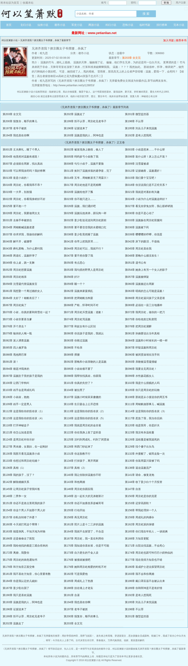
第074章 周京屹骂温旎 (77, 319)
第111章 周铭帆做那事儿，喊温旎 (145, 404)
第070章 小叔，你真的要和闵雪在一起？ (27, 312)
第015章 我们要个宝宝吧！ (141, 177)
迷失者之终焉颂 (104, 635)
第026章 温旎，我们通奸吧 (80, 206)
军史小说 (76, 24)
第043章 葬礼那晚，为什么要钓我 (23, 248)
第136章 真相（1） (14, 467)
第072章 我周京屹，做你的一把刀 (145, 312)
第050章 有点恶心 (74, 262)
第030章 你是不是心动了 (139, 213)
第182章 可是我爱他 (76, 573)
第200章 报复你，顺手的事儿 (20, 121)
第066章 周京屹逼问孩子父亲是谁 (145, 298)
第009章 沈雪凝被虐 (137, 163)
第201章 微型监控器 (137, 114)
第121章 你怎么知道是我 (17, 432)
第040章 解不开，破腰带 (17, 241)
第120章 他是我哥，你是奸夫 (142, 425)
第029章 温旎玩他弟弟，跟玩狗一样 (85, 213)
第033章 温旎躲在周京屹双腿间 (143, 220)
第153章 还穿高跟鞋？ (138, 503)
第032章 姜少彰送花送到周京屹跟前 (85, 220)
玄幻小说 (25, 24)
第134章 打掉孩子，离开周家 (81, 460)
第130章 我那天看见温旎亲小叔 (21, 453)
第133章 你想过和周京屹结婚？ (21, 460)
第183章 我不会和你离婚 (139, 573)
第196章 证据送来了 (76, 128)
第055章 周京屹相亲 (15, 276)
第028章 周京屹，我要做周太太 (21, 213)
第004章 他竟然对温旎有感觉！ (21, 156)
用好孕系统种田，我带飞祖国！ (78, 635)
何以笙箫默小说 (33, 13)
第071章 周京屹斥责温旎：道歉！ (84, 312)
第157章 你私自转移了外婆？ (20, 517)
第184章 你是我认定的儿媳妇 (20, 580)
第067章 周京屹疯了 (15, 305)
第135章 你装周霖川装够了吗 (142, 460)
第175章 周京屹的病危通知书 (20, 559)
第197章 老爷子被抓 (15, 128)
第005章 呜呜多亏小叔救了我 (81, 156)
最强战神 (117, 91)
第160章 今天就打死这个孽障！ (21, 524)
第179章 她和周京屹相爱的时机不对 (85, 566)
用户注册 (181, 2)
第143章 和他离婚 (74, 481)
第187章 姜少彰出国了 (16, 588)
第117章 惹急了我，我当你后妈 (143, 418)
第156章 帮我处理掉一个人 (141, 510)
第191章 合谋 (72, 595)
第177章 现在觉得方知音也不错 (143, 559)
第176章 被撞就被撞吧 (77, 559)
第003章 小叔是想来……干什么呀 (145, 149)
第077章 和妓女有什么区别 (80, 326)
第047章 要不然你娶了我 (78, 255)
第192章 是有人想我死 (138, 135)
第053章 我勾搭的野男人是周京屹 (84, 269)
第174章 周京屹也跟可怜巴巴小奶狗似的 (149, 552)
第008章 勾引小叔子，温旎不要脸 (84, 163)
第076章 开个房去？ (15, 326)
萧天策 (128, 91)
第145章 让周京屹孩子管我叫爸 (21, 489)
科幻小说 (110, 24)
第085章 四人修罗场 (15, 347)
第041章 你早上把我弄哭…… (81, 241)
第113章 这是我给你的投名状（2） (84, 411)
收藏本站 (28, 2)
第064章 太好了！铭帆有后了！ (21, 298)
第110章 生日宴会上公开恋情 (81, 404)
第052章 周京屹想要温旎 (17, 269)
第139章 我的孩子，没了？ (19, 474)
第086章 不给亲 (73, 347)
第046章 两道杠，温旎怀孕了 (20, 255)
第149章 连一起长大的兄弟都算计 (84, 496)
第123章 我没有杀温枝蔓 (139, 432)
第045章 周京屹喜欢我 (138, 248)
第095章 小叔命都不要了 (78, 368)
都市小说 (59, 24)
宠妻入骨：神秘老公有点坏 (143, 96)
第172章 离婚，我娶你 (16, 552)
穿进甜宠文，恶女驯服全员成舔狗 (132, 635)
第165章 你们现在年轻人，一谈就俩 (146, 531)
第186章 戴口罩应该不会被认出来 (145, 580)
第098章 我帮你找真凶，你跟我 (82, 375)
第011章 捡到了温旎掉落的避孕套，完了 (88, 170)
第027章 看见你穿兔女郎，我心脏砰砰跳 (149, 206)
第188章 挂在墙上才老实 (78, 588)
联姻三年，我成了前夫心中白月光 (168, 635)
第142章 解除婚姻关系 (16, 481)
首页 (8, 24)
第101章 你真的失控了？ (78, 382)
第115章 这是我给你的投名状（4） (23, 418)
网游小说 (93, 24)
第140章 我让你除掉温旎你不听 (82, 474)
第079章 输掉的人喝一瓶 (17, 333)
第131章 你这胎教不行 (77, 453)
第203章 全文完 (131, 57)
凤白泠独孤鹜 (70, 91)
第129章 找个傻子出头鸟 (139, 446)
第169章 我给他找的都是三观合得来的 (25, 545)
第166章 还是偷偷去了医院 (19, 538)
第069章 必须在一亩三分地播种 (143, 305)
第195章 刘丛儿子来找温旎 (141, 128)
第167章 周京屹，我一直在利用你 (84, 538)
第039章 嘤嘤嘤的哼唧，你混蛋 (143, 234)
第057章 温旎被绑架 (137, 276)
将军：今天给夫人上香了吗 (59, 640)
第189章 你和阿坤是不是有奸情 (143, 588)
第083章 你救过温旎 (76, 340)
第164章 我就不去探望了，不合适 (84, 531)
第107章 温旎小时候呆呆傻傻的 (82, 397)
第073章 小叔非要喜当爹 (17, 319)
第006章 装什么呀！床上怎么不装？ (146, 156)
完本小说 (178, 24)
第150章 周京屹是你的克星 (141, 496)
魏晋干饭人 (84, 91)
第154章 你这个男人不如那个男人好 (24, 510)
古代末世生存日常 (85, 640)
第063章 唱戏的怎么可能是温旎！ (145, 290)
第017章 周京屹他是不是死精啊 (82, 184)
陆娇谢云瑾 (55, 91)
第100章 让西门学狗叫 (16, 382)
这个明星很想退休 (102, 91)
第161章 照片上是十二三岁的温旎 (84, 524)
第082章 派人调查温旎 (16, 340)
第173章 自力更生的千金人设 (81, 552)
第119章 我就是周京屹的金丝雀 (82, 425)
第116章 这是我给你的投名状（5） (84, 418)
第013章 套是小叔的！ (16, 177)
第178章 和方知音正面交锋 (19, 566)
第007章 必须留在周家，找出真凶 (23, 163)
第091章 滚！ (11, 361)
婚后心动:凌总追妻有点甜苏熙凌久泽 (49, 96)
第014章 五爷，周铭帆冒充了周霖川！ (86, 177)
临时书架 (144, 24)
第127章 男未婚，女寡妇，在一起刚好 (25, 446)
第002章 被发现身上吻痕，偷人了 (84, 149)
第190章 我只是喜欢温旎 (17, 595)
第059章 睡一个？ (74, 283)
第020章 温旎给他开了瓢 (78, 191)
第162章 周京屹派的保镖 (139, 524)
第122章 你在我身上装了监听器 (82, 432)
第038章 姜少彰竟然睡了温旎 (81, 234)
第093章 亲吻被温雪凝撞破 (141, 361)
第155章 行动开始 (74, 510)
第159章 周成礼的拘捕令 (139, 517)
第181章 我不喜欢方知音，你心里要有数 (27, 573)
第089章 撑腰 (72, 354)
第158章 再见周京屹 (76, 517)
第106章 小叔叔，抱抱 (16, 397)
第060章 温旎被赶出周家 (139, 283)
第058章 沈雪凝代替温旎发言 (20, 283)
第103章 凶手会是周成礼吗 (19, 389)
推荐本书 (181, 40)
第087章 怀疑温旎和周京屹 (141, 347)
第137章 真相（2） (75, 467)
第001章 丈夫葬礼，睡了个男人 (21, 149)
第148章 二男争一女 (15, 496)
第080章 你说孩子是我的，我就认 (84, 333)
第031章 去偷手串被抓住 (17, 220)
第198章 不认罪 (134, 121)
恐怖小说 (127, 24)
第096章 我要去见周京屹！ (141, 368)
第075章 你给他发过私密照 (141, 319)
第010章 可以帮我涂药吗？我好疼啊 (24, 170)
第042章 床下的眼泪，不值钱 (142, 241)
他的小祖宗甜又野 (79, 96)
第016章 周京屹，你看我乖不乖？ (23, 184)
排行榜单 (161, 24)
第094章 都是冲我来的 (16, 368)
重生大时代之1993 (159, 91)
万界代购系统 (115, 640)
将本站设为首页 (9, 2)
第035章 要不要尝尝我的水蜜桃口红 (85, 227)
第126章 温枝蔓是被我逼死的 (142, 439)
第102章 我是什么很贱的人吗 (142, 382)
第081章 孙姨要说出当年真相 (142, 333)
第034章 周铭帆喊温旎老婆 (19, 227)
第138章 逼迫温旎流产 (138, 467)
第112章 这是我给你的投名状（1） (23, 411)
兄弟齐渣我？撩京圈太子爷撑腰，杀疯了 (25, 648)
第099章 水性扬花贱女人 (139, 375)
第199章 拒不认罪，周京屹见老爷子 (85, 121)
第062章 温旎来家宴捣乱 (78, 290)
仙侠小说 (42, 24)
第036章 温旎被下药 (137, 227)
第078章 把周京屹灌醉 (138, 326)
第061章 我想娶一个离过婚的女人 (23, 290)
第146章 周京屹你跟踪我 (78, 489)
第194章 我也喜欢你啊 (16, 135)
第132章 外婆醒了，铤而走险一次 (145, 453)
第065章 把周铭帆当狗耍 (78, 298)
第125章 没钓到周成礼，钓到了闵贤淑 (86, 439)
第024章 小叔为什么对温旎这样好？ (146, 199)
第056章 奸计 (72, 276)
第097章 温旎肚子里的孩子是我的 (23, 375)
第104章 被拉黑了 (74, 389)
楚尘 (93, 96)
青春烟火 (100, 640)
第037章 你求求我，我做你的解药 (23, 234)
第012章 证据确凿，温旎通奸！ (143, 170)
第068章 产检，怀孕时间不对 (81, 305)
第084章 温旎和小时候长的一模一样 (146, 340)
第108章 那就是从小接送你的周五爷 (146, 397)
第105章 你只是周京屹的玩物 (142, 389)
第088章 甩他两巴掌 (15, 354)
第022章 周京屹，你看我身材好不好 (24, 199)
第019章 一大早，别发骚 (17, 191)
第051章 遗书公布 (135, 262)
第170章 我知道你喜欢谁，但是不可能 (86, 545)
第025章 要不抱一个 (15, 206)
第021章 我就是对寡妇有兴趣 (142, 191)
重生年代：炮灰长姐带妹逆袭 (113, 96)
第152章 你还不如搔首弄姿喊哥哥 (84, 503)
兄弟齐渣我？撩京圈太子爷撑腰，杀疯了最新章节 (45, 40)
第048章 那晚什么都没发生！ (142, 255)
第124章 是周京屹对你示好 (19, 439)
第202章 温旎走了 (74, 114)
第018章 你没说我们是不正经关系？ (146, 184)
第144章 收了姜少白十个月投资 (143, 481)
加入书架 (168, 40)
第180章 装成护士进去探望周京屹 (145, 566)
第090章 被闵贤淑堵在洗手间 (142, 354)
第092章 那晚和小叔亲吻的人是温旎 (85, 361)
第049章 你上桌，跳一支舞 (19, 262)
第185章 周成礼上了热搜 (78, 580)
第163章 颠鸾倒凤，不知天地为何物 (24, 531)
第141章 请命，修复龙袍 (139, 474)
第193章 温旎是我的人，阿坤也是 (84, 135)
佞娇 (126, 640)
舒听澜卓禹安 (141, 91)
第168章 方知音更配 (137, 538)
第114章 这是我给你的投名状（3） (145, 411)
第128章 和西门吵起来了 (78, 446)
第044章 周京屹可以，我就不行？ (84, 248)
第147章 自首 (133, 489)
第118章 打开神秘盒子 (16, 425)
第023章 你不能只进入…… (80, 199)
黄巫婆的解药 (137, 640)
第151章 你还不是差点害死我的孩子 (24, 503)
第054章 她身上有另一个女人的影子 (146, 269)
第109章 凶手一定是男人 (17, 404)
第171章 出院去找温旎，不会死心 (145, 545)
